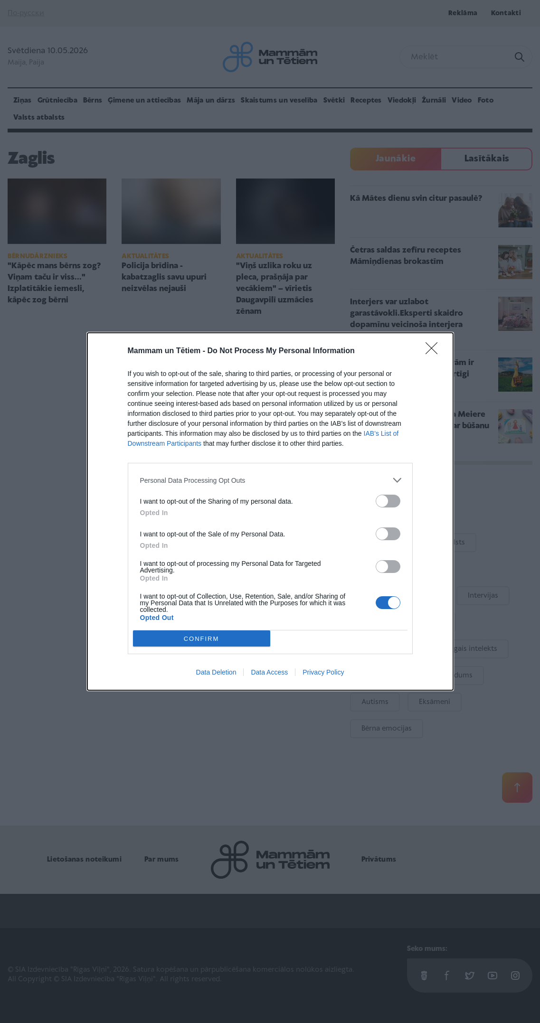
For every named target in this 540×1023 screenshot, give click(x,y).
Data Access (269, 672)
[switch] (388, 501)
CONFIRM (201, 638)
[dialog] (270, 511)
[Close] (435, 351)
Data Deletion (216, 672)
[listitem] (270, 480)
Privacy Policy (323, 672)
